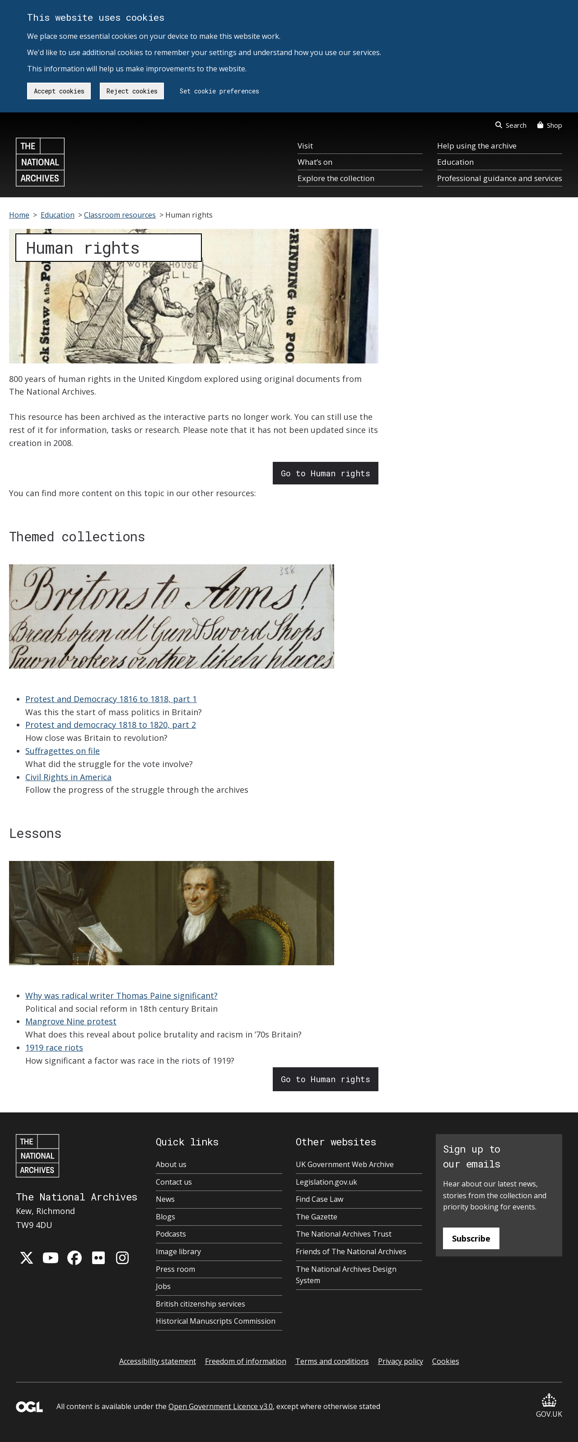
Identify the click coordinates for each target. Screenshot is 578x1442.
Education (455, 162)
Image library (178, 1251)
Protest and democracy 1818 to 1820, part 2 (110, 724)
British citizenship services (200, 1304)
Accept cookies (59, 91)
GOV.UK (549, 1406)
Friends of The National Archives (351, 1251)
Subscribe (471, 1238)
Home (19, 215)
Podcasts (171, 1234)
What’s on (315, 162)
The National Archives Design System (346, 1275)
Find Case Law (319, 1199)
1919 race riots (54, 1047)
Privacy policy (400, 1361)
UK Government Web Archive (345, 1164)
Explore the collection (336, 178)
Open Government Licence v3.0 (220, 1406)
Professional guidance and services (499, 178)
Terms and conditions (332, 1361)
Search (511, 125)
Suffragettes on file (62, 750)
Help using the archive (477, 145)
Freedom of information (245, 1361)
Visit (305, 145)
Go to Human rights (325, 473)
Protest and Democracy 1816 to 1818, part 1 (111, 698)
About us (171, 1164)
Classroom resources (120, 215)
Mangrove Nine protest (71, 1021)
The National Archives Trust (344, 1234)
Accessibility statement (157, 1361)
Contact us (174, 1182)
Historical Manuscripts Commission (215, 1321)
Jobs (163, 1286)
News (165, 1199)
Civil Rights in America (68, 777)
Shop (549, 125)
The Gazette (316, 1217)
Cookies (445, 1361)
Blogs (165, 1217)
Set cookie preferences (219, 91)
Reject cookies (132, 91)
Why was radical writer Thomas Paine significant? (121, 995)
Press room (175, 1269)
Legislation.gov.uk (326, 1182)
